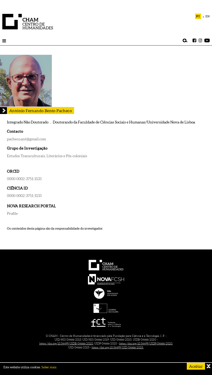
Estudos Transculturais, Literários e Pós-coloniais (47, 156)
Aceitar (196, 366)
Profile (12, 213)
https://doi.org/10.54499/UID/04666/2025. (118, 347)
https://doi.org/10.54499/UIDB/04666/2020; (66, 343)
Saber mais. (49, 367)
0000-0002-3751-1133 (24, 179)
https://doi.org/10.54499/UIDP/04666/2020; (146, 343)
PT (198, 16)
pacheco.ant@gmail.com (26, 139)
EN (208, 16)
